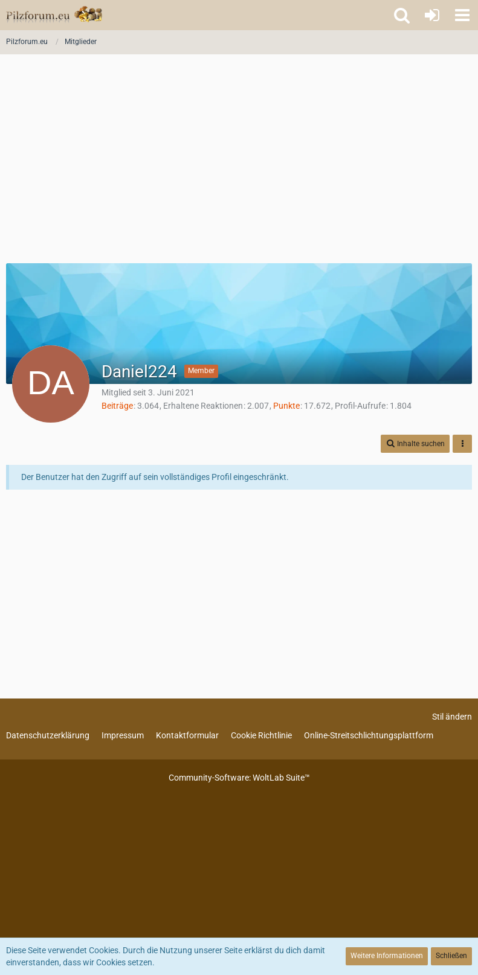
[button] (462, 15)
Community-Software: (239, 777)
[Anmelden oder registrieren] (432, 15)
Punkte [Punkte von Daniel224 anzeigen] (286, 406)
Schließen (451, 955)
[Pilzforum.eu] (54, 15)
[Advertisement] (239, 163)
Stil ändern (452, 716)
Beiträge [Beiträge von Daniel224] (117, 406)
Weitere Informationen (386, 955)
